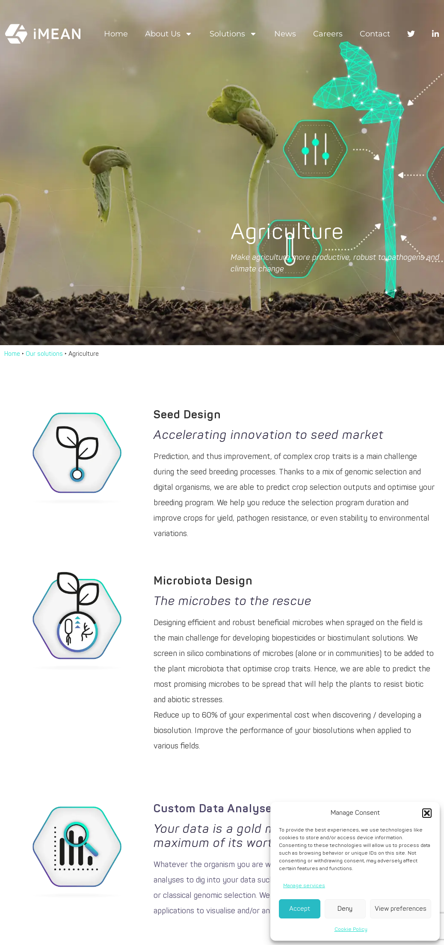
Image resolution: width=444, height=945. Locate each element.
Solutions (233, 34)
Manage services (304, 885)
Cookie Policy (350, 929)
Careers (328, 34)
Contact (375, 34)
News (285, 34)
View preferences (400, 909)
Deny (344, 909)
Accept (299, 909)
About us (168, 34)
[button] (427, 813)
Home (116, 34)
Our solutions (44, 354)
